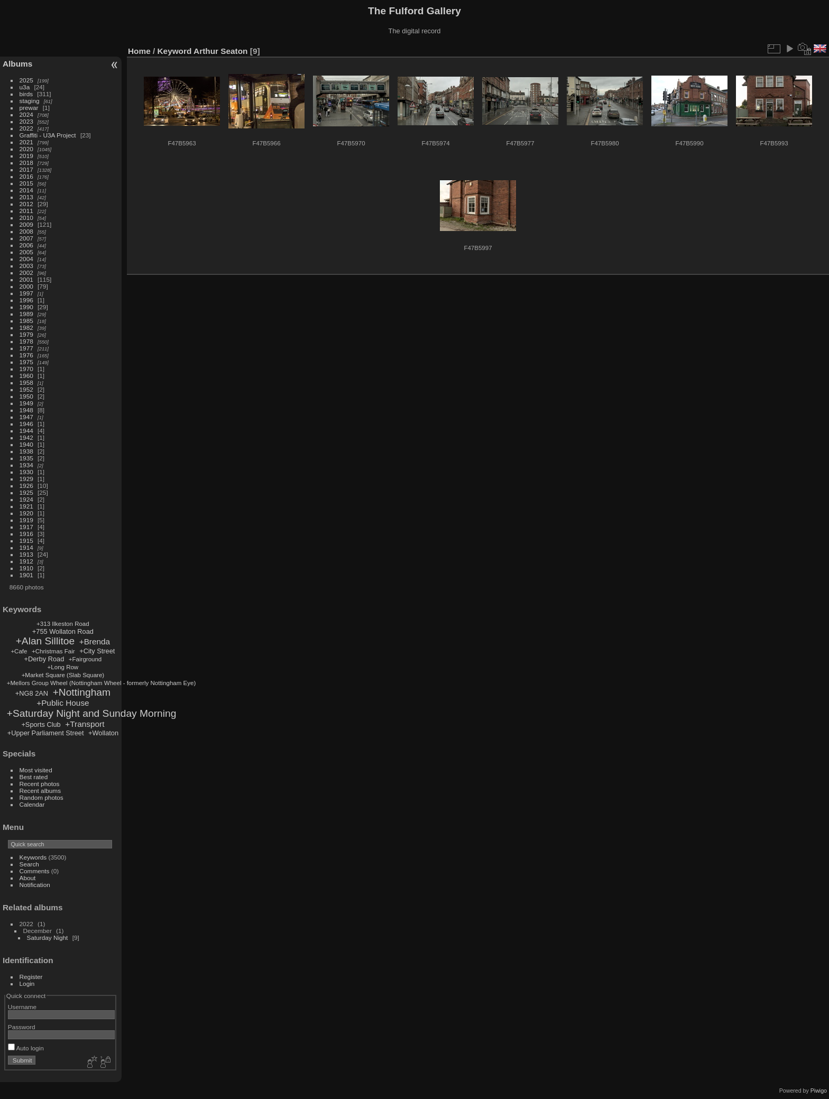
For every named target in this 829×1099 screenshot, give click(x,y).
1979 (26, 334)
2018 (26, 162)
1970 (26, 368)
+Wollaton (103, 733)
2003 (26, 265)
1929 (26, 478)
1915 (26, 540)
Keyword (175, 51)
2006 (26, 245)
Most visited (36, 769)
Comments (35, 870)
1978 (26, 341)
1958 (26, 382)
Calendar (32, 804)
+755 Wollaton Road (63, 631)
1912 (26, 561)
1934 (26, 464)
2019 (26, 155)
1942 (26, 437)
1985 (26, 320)
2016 (26, 176)
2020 (26, 148)
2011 (26, 210)
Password (21, 1026)
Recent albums (40, 790)
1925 (26, 492)
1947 (26, 416)
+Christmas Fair (53, 651)
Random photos (41, 797)
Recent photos (40, 783)
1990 (26, 306)
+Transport (84, 723)
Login (27, 983)
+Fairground (85, 659)
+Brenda (94, 641)
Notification (35, 884)
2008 (26, 231)
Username (22, 1006)
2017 (26, 169)
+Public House (62, 702)
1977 (26, 348)
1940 (26, 444)
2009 (26, 224)
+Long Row (63, 667)
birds (26, 93)
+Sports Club (40, 724)
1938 (26, 451)
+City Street (97, 651)
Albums (17, 63)
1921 (26, 506)
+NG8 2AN (31, 693)
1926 (26, 485)
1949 (26, 403)
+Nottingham (81, 692)
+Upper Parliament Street (45, 733)
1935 (26, 458)
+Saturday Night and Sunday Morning (92, 713)
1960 (26, 375)
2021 (26, 141)
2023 (26, 121)
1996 (26, 300)
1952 (26, 389)
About (28, 877)
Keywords (33, 857)
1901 (26, 574)
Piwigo (818, 1090)
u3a (25, 87)
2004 (26, 258)
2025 (26, 80)
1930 (26, 471)
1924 (26, 499)
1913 (26, 554)
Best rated (34, 776)
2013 (26, 196)
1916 (26, 533)
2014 (26, 190)
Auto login (26, 1048)
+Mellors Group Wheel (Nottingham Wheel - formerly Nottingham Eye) (101, 683)
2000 (26, 286)
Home (139, 51)
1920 (26, 513)
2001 (26, 279)
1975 (26, 361)
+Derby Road (44, 659)
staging (30, 100)
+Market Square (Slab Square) (63, 675)
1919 (26, 519)
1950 (26, 396)
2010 (26, 217)
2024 (26, 114)
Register (31, 976)
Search (29, 864)
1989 (26, 313)
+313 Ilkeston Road (62, 624)
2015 (26, 183)
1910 (26, 568)
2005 (26, 251)
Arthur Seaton (220, 51)
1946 (26, 423)
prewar (29, 107)
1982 (26, 327)
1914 (26, 547)
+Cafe (19, 651)
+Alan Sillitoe (45, 641)
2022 (26, 128)
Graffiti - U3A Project (48, 135)
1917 (26, 526)
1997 (26, 293)
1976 (26, 355)
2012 (26, 203)
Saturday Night (47, 937)
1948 (26, 410)
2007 (26, 238)
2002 (26, 272)
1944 (26, 430)
